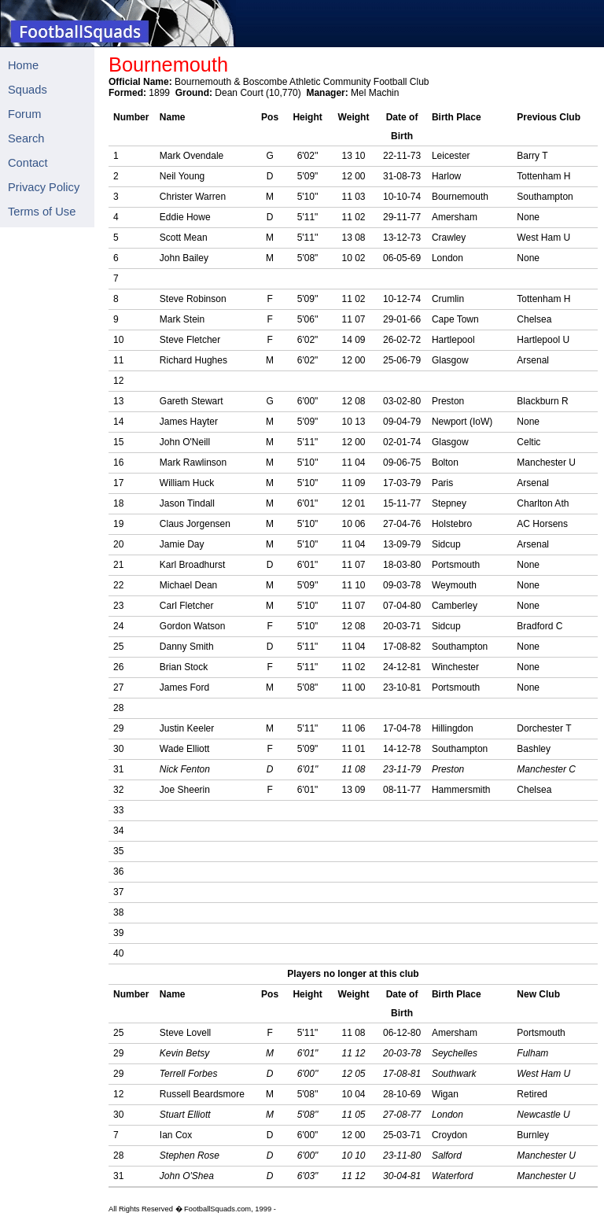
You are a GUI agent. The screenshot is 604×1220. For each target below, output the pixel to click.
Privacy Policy (43, 187)
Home (23, 65)
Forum (24, 114)
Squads (27, 89)
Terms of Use (42, 211)
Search (26, 138)
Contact (28, 163)
